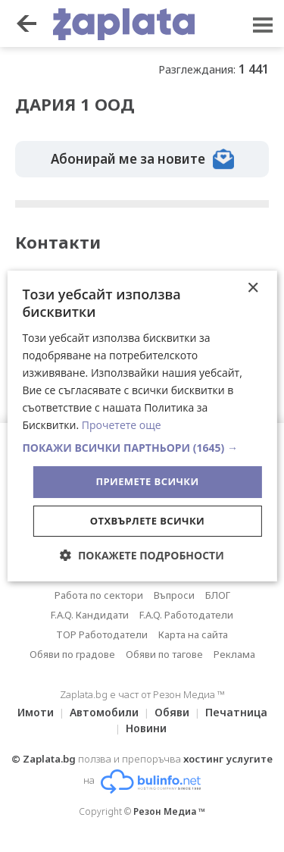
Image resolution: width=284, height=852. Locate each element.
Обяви (171, 712)
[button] (141, 448)
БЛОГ (217, 595)
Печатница (236, 712)
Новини (146, 728)
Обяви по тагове (164, 654)
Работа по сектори (99, 595)
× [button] (252, 288)
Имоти (35, 712)
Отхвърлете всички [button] (147, 521)
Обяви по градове (72, 654)
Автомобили (104, 712)
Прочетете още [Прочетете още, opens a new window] (121, 425)
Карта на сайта (193, 634)
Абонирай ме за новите (142, 159)
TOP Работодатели (102, 634)
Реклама (234, 654)
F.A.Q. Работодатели (186, 615)
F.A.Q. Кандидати (90, 615)
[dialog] (141, 426)
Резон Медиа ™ (169, 811)
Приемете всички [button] (146, 481)
